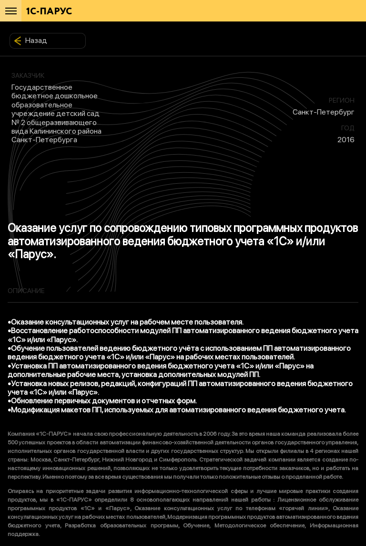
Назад (30, 40)
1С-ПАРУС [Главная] (49, 12)
